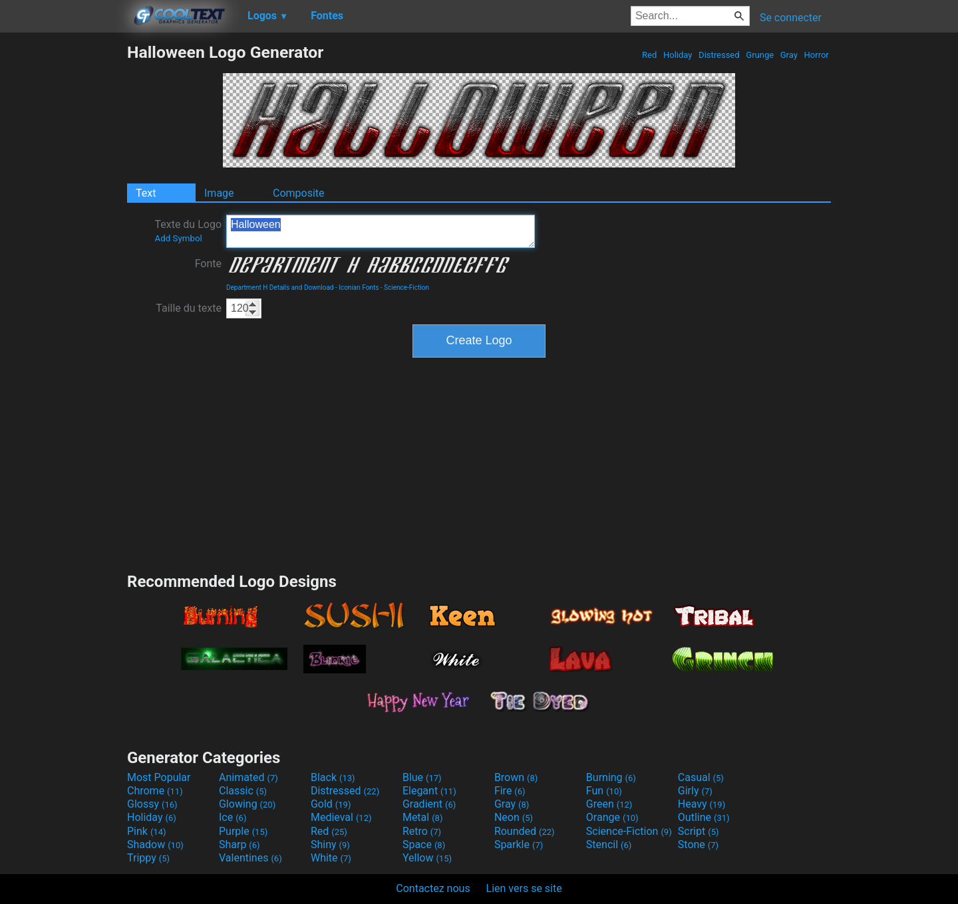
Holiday (678, 55)
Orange (612, 817)
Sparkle (518, 844)
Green (609, 804)
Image (219, 193)
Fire (510, 790)
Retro (421, 831)
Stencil (608, 844)
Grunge (760, 55)
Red (649, 55)
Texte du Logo (188, 230)
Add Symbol (178, 238)
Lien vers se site (524, 888)
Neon (513, 817)
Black (333, 777)
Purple (243, 831)
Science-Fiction (406, 287)
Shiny (330, 844)
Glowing (247, 804)
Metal (422, 817)
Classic (243, 790)
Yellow (427, 857)
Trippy (148, 857)
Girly (695, 790)
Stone (698, 844)
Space (423, 844)
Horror (816, 55)
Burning (611, 777)
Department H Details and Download (279, 287)
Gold (331, 804)
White (331, 857)
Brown (516, 777)
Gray (789, 55)
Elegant (429, 790)
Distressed (719, 55)
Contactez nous (433, 888)
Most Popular (159, 777)
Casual (701, 777)
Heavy (701, 804)
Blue (422, 777)
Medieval (341, 817)
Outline (704, 817)
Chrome (155, 790)
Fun (604, 790)
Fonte (208, 263)
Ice (232, 817)
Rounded (524, 831)
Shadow (155, 844)
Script (698, 831)
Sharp (239, 844)
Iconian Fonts (359, 287)
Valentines (250, 857)
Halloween (380, 231)
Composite (299, 193)
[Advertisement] (63, 242)
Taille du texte (189, 308)
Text (146, 193)
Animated (248, 777)
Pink (146, 831)
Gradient (429, 804)
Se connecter (791, 17)
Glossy (152, 804)
